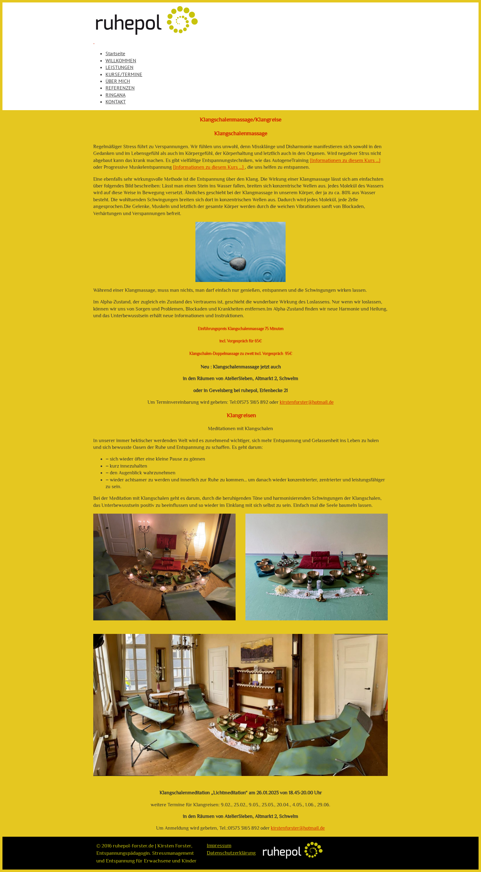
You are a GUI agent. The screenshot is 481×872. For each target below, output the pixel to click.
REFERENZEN (120, 88)
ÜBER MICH (118, 81)
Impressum (219, 845)
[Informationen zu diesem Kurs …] (345, 160)
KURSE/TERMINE (124, 74)
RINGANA (115, 95)
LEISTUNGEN (119, 67)
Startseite (115, 53)
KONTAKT (116, 101)
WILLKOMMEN (121, 60)
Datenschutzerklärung (231, 853)
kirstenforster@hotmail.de (307, 402)
